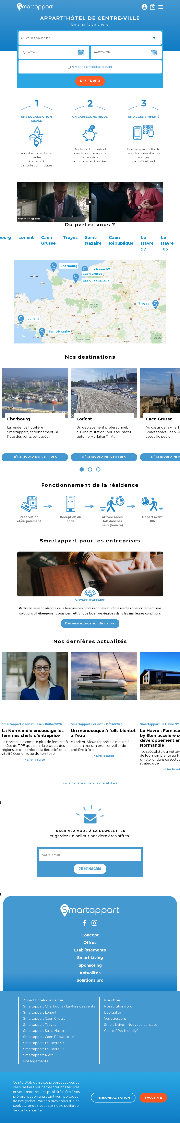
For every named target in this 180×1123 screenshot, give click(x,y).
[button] (82, 469)
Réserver (90, 81)
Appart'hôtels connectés (43, 1000)
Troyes (70, 237)
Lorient (26, 237)
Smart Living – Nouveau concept (130, 1025)
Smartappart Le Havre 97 (43, 1043)
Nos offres (112, 1000)
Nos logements (35, 1061)
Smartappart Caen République (48, 1037)
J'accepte (153, 1097)
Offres (90, 942)
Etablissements (90, 950)
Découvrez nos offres (35, 457)
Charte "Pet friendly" (121, 1031)
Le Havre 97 (147, 243)
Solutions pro (90, 980)
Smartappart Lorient (40, 1012)
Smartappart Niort (38, 1055)
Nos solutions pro (118, 1006)
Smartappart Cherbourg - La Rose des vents (59, 1006)
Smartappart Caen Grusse (44, 1018)
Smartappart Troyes (39, 1025)
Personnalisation (113, 1097)
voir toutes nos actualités (90, 783)
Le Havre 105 (167, 243)
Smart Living (90, 957)
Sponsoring (90, 965)
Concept (90, 935)
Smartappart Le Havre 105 (44, 1049)
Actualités (90, 973)
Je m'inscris (90, 869)
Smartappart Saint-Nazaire (45, 1031)
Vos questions (115, 1018)
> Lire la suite (34, 759)
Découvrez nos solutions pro (90, 623)
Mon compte (144, 7)
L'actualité (112, 1012)
